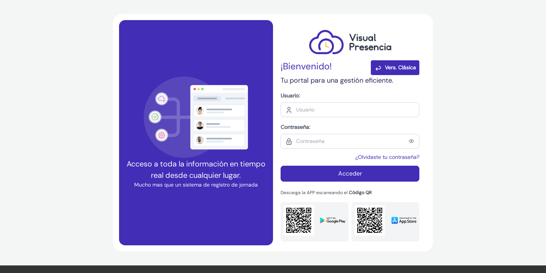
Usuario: (290, 95)
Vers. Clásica (395, 68)
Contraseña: (295, 127)
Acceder (350, 173)
